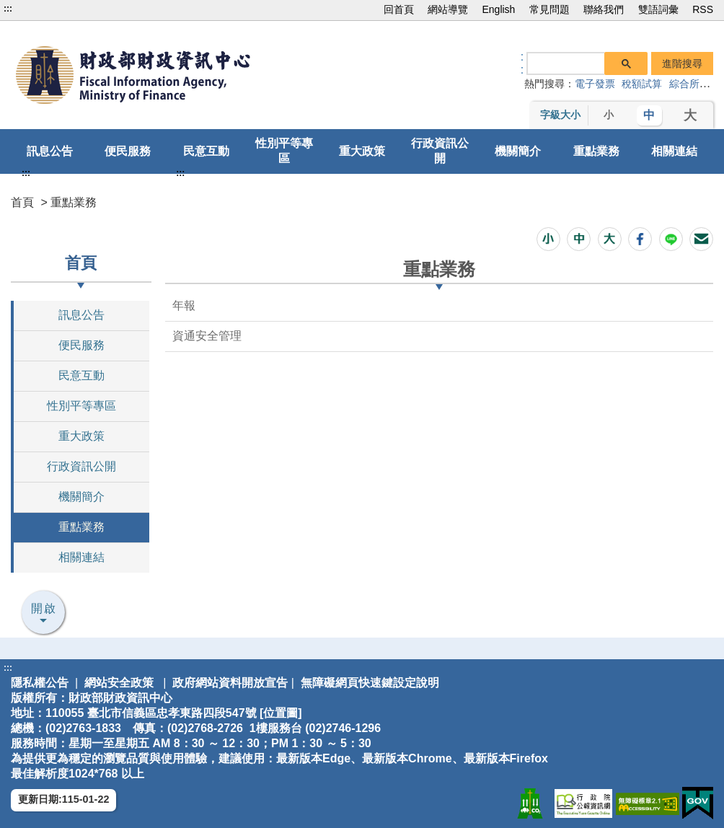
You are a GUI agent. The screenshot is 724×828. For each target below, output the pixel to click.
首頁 (22, 202)
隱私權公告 (40, 683)
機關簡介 (518, 151)
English (498, 9)
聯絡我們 (603, 9)
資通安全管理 (207, 336)
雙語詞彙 (658, 9)
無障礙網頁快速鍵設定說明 (370, 683)
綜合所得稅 (694, 83)
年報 (183, 305)
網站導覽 (448, 9)
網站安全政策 (119, 683)
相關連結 (674, 151)
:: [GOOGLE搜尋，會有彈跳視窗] (522, 63)
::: (8, 9)
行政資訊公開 (440, 150)
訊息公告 (50, 151)
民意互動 (206, 151)
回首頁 (399, 9)
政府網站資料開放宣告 (230, 683)
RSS (702, 9)
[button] (548, 239)
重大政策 (362, 151)
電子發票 (595, 83)
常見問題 (549, 9)
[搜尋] (566, 62)
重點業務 (596, 151)
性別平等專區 (284, 150)
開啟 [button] (44, 608)
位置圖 (280, 713)
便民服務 (128, 151)
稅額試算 (642, 83)
